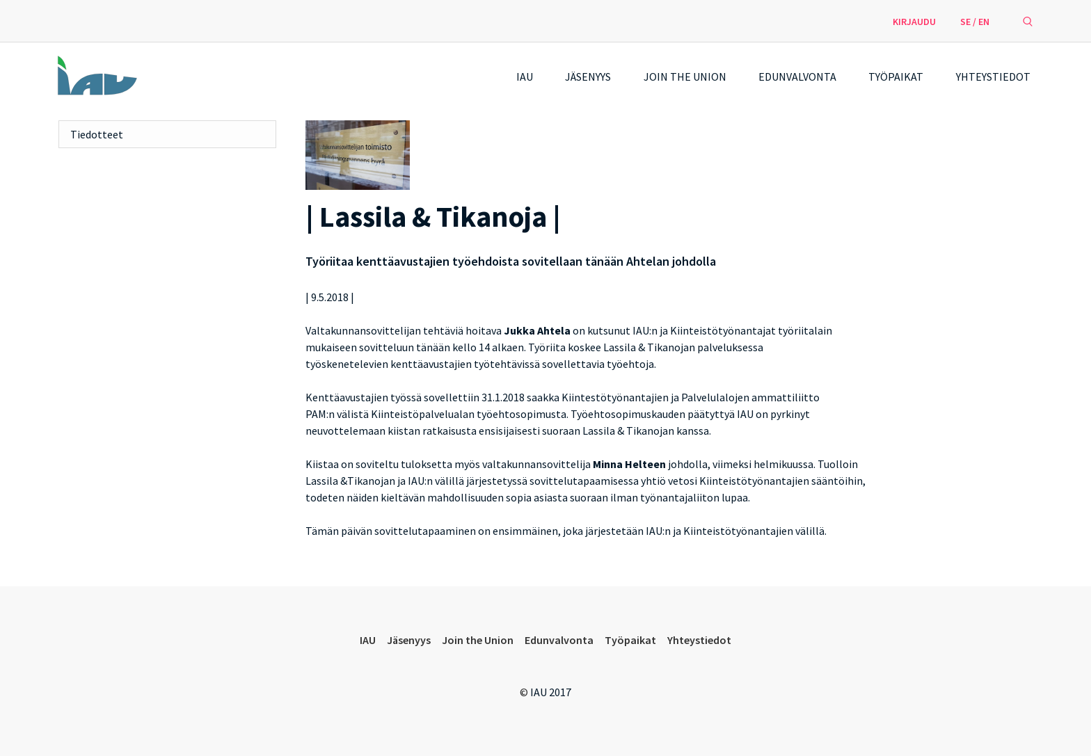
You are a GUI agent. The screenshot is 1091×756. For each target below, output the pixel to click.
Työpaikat (895, 76)
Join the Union (685, 76)
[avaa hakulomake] (1028, 21)
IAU (524, 76)
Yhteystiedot (993, 76)
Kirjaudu (914, 21)
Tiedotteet (96, 134)
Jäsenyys (588, 76)
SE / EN (974, 21)
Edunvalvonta (797, 76)
